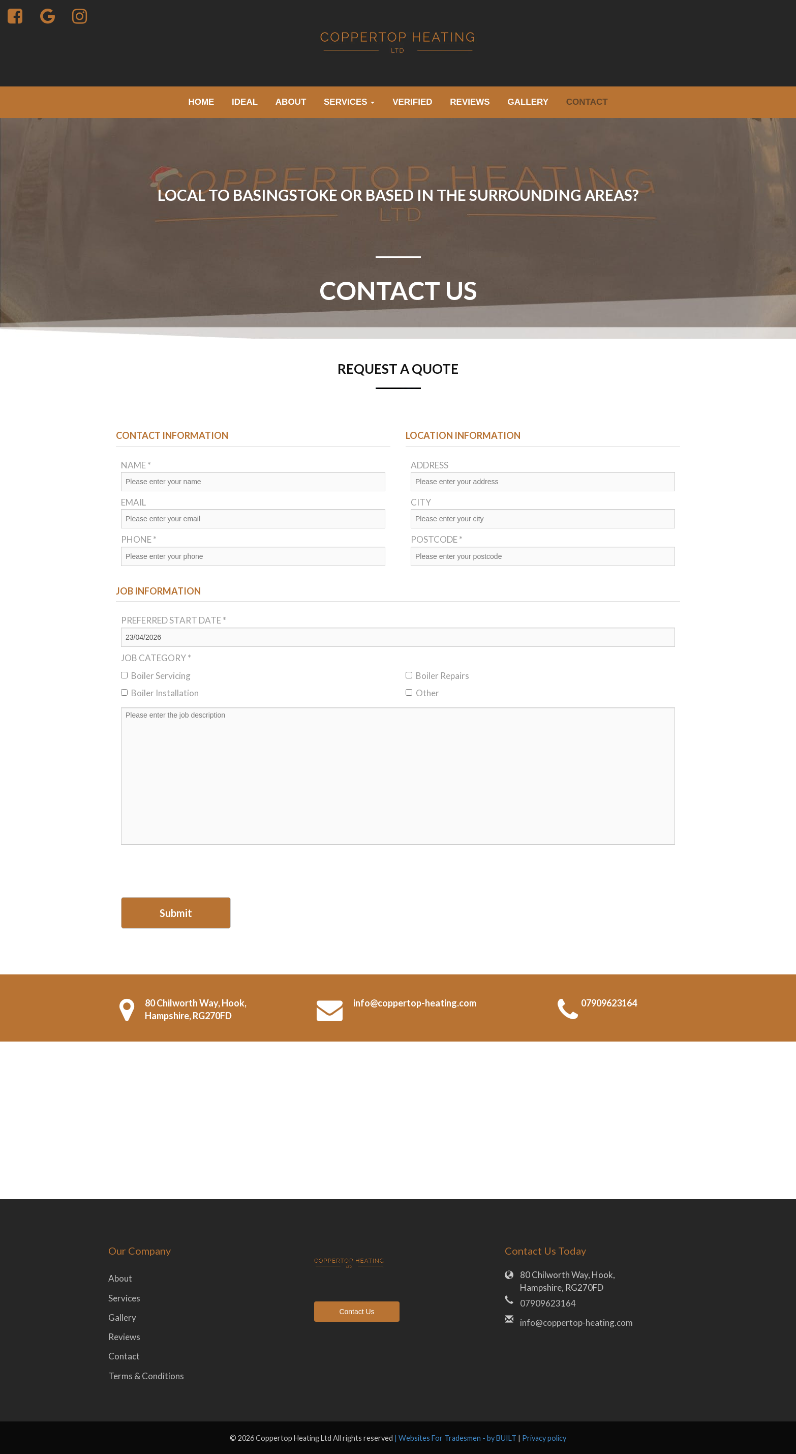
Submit (176, 913)
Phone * (139, 539)
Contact (587, 102)
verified (412, 102)
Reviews (469, 102)
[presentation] (198, 872)
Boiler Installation (160, 693)
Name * (136, 465)
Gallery (527, 102)
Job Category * (156, 657)
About (290, 102)
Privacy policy (544, 1438)
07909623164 (609, 1002)
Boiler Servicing (156, 675)
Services (124, 1298)
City (421, 502)
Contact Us (356, 1312)
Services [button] (349, 102)
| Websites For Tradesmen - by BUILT (456, 1438)
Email (133, 502)
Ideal (245, 102)
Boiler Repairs (437, 675)
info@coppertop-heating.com (414, 1002)
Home (201, 102)
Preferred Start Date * (173, 620)
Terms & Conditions (146, 1376)
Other (422, 693)
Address (429, 465)
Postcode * (437, 539)
